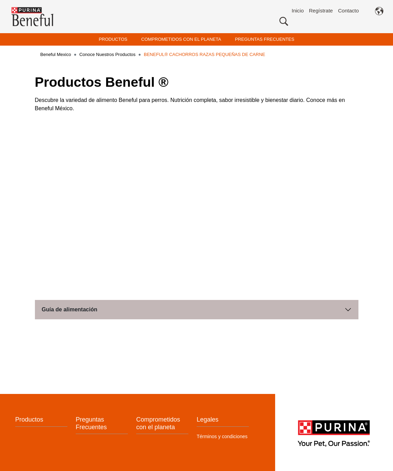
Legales (207, 418)
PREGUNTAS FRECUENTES (264, 39)
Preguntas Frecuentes (91, 422)
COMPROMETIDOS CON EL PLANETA (181, 39)
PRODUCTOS (113, 39)
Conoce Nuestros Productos (107, 54)
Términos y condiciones (222, 434)
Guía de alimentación (69, 308)
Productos (29, 418)
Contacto (348, 10)
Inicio (298, 10)
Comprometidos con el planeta (158, 422)
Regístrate (321, 10)
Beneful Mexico (55, 54)
